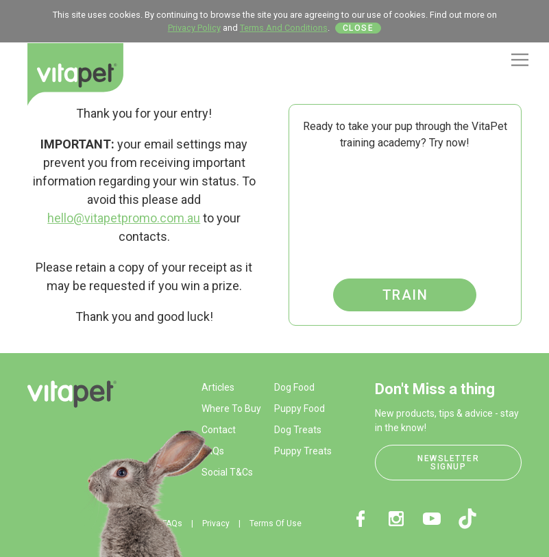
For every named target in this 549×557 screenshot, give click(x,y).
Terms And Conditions (284, 28)
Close (358, 28)
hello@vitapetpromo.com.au (123, 218)
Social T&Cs (227, 472)
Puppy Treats (303, 450)
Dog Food (294, 387)
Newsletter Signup (448, 462)
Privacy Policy (194, 28)
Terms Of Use (275, 523)
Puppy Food (299, 408)
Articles (218, 387)
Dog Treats (297, 429)
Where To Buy (231, 408)
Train (405, 295)
